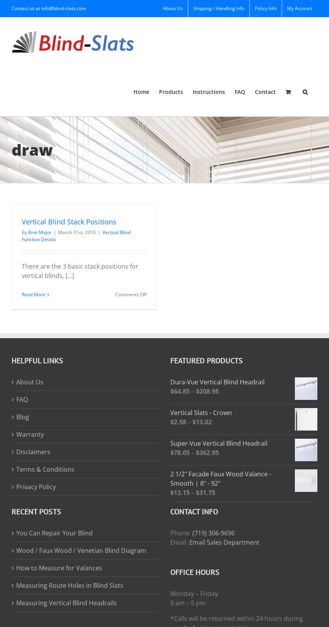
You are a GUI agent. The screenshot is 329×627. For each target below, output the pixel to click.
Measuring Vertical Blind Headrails (66, 603)
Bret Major (40, 232)
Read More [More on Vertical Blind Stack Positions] (33, 294)
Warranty (30, 434)
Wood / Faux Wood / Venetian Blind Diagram (81, 550)
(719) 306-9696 (213, 533)
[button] (305, 91)
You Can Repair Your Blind (54, 533)
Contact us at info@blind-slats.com (49, 8)
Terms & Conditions (45, 469)
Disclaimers (33, 452)
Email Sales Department (224, 542)
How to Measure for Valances (59, 568)
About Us (29, 382)
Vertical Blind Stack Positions (69, 221)
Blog (22, 417)
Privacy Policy (36, 487)
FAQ (22, 399)
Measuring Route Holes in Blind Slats (69, 585)
